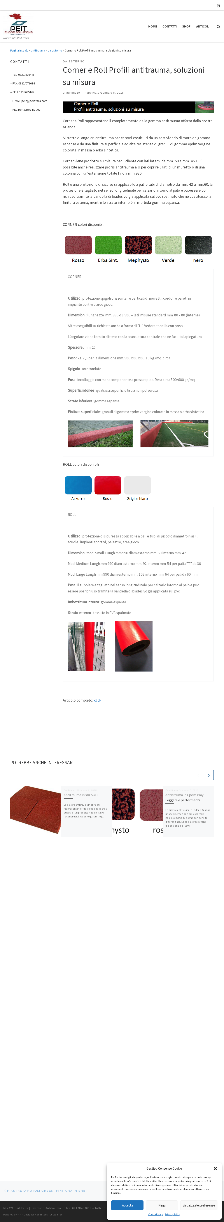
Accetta (127, 1205)
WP (19, 891)
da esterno (55, 50)
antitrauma (38, 50)
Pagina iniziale (19, 50)
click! (98, 700)
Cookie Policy (155, 1214)
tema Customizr (52, 891)
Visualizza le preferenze (199, 1205)
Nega (162, 1205)
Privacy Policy (172, 1214)
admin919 (73, 92)
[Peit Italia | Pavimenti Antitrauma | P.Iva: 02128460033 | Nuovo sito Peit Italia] (18, 23)
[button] (215, 1168)
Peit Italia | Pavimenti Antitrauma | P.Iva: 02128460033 (53, 885)
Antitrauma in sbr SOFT (81, 795)
